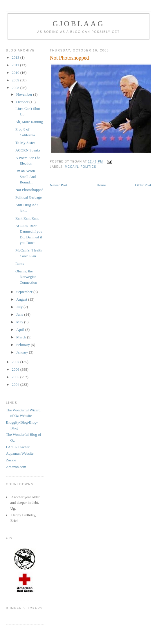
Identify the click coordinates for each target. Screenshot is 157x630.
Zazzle (11, 460)
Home (101, 185)
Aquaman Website (19, 453)
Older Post (143, 185)
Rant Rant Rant (27, 218)
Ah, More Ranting (29, 121)
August (22, 299)
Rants (19, 263)
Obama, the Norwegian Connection (26, 277)
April (20, 329)
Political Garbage (28, 197)
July (20, 307)
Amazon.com (16, 467)
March (21, 337)
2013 (16, 57)
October (22, 102)
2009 (16, 80)
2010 (16, 72)
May (20, 322)
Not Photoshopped (29, 190)
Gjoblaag (78, 23)
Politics (88, 166)
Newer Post (58, 185)
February (23, 344)
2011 (16, 65)
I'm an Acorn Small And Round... (25, 176)
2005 (16, 377)
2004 (16, 384)
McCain (71, 166)
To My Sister (25, 142)
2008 (16, 87)
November (24, 94)
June (20, 314)
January (22, 352)
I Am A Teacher (18, 447)
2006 (16, 369)
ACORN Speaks (27, 150)
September (24, 292)
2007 (16, 362)
